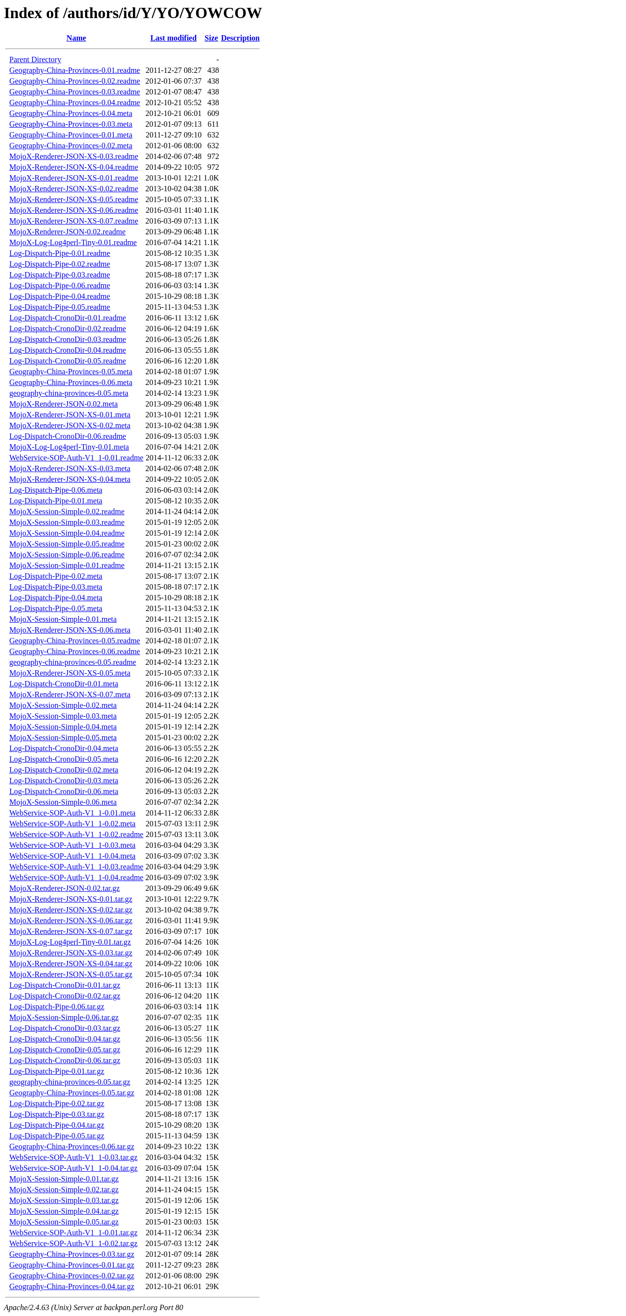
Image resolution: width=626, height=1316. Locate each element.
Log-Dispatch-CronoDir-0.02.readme (67, 328)
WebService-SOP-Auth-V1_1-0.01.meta (72, 813)
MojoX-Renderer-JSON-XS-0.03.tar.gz (71, 953)
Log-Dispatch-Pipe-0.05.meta (55, 608)
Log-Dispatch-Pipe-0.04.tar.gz (56, 1125)
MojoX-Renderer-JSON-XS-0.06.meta (70, 630)
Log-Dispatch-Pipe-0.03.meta (55, 587)
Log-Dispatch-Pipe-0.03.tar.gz (56, 1114)
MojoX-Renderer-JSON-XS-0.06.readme (73, 210)
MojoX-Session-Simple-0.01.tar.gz (64, 1179)
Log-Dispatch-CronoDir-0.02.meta (63, 770)
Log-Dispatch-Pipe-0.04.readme (59, 296)
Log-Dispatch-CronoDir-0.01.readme (67, 318)
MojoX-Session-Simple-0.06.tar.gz (64, 1017)
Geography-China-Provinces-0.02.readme (74, 81)
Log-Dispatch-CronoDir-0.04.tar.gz (64, 1039)
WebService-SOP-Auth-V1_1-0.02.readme (76, 834)
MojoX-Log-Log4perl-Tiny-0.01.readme (73, 242)
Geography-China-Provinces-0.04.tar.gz (71, 1286)
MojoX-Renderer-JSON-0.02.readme (67, 231)
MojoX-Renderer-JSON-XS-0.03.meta (70, 468)
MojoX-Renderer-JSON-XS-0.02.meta (70, 425)
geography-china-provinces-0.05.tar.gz (69, 1082)
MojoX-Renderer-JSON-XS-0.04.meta (70, 479)
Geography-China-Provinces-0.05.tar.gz (71, 1093)
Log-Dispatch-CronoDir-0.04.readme (67, 350)
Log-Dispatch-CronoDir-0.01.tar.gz (64, 985)
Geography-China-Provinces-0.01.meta (70, 135)
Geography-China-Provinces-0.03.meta (70, 124)
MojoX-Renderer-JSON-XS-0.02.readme (73, 188)
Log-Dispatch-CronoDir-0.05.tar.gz (64, 1049)
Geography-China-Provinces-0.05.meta (70, 371)
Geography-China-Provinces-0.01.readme (74, 70)
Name (76, 38)
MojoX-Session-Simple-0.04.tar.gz (64, 1211)
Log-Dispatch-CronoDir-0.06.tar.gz (64, 1060)
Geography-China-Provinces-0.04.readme (74, 102)
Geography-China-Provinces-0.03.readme (74, 92)
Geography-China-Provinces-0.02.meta (70, 145)
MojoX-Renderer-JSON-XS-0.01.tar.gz (71, 899)
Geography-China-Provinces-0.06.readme (74, 651)
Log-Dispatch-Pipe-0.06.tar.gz (56, 1006)
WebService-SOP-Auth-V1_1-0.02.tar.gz (73, 1243)
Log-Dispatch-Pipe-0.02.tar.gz (56, 1103)
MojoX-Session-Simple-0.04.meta (63, 727)
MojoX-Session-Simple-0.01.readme (67, 565)
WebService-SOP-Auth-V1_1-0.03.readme (76, 866)
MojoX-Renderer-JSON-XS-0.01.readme (73, 178)
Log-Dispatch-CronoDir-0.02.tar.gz (64, 996)
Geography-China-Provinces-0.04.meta (70, 113)
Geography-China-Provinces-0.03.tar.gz (71, 1254)
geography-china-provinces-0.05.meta (68, 393)
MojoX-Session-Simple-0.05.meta (63, 737)
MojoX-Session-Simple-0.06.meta (63, 802)
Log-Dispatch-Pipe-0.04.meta (55, 597)
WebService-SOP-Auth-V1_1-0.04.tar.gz (73, 1168)
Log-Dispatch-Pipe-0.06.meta (55, 490)
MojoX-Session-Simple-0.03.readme (67, 522)
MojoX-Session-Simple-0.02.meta (63, 705)
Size (211, 38)
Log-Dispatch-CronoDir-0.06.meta (63, 791)
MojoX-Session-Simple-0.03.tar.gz (64, 1200)
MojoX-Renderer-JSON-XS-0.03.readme (73, 156)
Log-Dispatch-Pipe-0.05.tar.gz (56, 1136)
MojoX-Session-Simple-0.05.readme (67, 544)
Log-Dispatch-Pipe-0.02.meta (55, 576)
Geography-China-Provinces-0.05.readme (74, 640)
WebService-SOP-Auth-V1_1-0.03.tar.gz (73, 1157)
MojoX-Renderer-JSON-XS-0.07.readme (73, 221)
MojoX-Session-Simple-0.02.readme (67, 511)
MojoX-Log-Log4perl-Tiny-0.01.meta (69, 447)
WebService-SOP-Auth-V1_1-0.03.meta (72, 845)
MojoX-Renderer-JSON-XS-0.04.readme (73, 167)
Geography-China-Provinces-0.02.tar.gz (71, 1275)
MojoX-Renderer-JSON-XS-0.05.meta (70, 673)
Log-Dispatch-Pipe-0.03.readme (59, 275)
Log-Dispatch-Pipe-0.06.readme (59, 285)
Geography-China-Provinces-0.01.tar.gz (71, 1265)
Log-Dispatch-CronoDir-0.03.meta (63, 780)
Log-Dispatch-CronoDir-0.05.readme (67, 361)
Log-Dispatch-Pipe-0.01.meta (55, 501)
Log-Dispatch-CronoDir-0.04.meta (63, 748)
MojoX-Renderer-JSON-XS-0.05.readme (73, 199)
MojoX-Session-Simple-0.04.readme (67, 533)
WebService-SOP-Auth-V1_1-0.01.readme (76, 458)
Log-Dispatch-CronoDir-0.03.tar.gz (64, 1028)
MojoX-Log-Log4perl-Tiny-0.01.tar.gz (70, 942)
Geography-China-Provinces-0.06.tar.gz (71, 1146)
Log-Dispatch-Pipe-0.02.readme (59, 264)
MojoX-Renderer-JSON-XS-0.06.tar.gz (71, 920)
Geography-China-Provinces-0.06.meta (70, 382)
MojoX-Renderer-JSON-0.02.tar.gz (64, 888)
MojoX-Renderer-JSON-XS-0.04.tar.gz (71, 963)
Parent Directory (35, 59)
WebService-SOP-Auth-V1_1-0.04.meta (72, 856)
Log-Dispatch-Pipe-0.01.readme (59, 253)
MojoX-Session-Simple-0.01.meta (63, 619)
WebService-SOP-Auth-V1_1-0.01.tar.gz (73, 1232)
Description (240, 38)
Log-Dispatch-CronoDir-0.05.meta (63, 759)
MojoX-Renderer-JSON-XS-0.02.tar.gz (71, 910)
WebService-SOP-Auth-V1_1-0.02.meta (72, 823)
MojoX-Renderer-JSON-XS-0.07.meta (70, 694)
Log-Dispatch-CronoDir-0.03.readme (67, 339)
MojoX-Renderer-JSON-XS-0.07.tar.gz (71, 931)
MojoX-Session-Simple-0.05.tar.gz (64, 1222)
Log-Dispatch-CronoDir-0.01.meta (63, 684)
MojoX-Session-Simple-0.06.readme (67, 554)
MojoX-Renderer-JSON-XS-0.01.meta (70, 414)
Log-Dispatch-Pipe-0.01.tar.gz (56, 1071)
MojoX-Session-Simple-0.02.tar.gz (64, 1189)
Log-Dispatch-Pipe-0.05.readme (59, 307)
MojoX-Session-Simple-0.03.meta (63, 716)
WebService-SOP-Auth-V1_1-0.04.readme (76, 877)
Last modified (173, 38)
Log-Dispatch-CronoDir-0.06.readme (67, 436)
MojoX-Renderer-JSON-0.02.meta (63, 404)
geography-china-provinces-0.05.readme (72, 662)
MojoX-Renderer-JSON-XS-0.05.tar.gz (71, 974)
